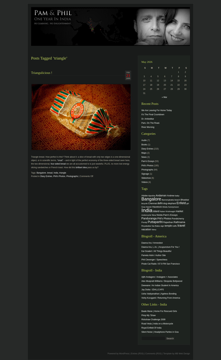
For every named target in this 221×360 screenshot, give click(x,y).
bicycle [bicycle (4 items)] (144, 203)
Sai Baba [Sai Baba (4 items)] (156, 226)
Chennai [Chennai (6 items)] (152, 203)
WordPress (124, 353)
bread (49, 173)
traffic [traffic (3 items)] (174, 226)
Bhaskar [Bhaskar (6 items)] (185, 199)
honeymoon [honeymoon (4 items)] (173, 207)
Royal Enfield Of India (151, 328)
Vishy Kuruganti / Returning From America (160, 298)
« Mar (164, 97)
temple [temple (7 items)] (168, 225)
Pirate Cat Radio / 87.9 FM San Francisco (160, 264)
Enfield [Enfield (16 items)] (181, 203)
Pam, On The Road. (150, 123)
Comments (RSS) (153, 353)
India (56, 173)
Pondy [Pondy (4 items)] (144, 222)
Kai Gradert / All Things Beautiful (156, 251)
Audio (144, 140)
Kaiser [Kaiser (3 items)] (162, 211)
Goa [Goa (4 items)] (143, 207)
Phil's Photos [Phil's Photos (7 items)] (164, 218)
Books (144, 144)
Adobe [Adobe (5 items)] (144, 195)
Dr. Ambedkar (147, 119)
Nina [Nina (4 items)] (154, 215)
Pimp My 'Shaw (148, 315)
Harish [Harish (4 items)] (149, 207)
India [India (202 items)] (146, 210)
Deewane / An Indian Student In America (160, 285)
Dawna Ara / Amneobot (152, 243)
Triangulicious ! (41, 73)
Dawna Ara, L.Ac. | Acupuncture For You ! (160, 247)
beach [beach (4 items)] (177, 200)
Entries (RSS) (137, 353)
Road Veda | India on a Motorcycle (157, 323)
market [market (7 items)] (179, 211)
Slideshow (146, 178)
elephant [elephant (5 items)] (172, 203)
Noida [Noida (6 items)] (160, 215)
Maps (143, 153)
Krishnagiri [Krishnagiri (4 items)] (170, 211)
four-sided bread (58, 164)
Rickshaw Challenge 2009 (153, 319)
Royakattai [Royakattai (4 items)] (146, 226)
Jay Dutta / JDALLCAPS (152, 289)
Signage (145, 174)
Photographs (72, 176)
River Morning (147, 127)
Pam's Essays (147, 161)
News (144, 157)
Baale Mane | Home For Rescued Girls (159, 311)
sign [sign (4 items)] (162, 226)
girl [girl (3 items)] (187, 203)
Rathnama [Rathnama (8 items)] (179, 222)
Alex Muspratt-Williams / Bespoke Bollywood (161, 281)
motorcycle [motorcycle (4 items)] (146, 215)
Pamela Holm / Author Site (153, 255)
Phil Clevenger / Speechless (154, 259)
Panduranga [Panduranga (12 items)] (149, 218)
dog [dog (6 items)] (165, 203)
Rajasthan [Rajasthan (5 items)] (168, 222)
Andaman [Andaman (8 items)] (161, 195)
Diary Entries (46, 176)
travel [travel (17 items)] (181, 225)
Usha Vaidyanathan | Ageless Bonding (158, 294)
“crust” (60, 160)
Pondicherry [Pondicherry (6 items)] (178, 218)
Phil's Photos (59, 176)
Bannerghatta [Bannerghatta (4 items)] (168, 200)
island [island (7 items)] (156, 211)
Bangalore (41, 173)
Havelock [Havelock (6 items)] (157, 207)
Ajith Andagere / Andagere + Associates (159, 277)
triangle (62, 173)
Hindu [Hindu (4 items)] (165, 207)
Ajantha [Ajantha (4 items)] (151, 195)
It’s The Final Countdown (152, 114)
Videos (144, 182)
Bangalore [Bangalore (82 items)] (151, 199)
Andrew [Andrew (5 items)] (170, 195)
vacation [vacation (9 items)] (146, 229)
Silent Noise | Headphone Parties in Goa (160, 332)
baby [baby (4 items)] (177, 195)
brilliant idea (81, 167)
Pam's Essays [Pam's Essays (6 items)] (170, 215)
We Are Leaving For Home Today (156, 110)
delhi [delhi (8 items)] (160, 203)
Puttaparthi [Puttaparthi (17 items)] (155, 222)
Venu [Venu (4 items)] (154, 229)
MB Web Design (182, 353)
